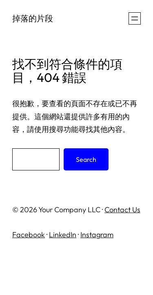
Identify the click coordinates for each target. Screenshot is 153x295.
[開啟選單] (135, 18)
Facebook (28, 234)
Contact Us (122, 209)
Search (86, 159)
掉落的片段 (32, 18)
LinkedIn (62, 234)
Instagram (96, 234)
